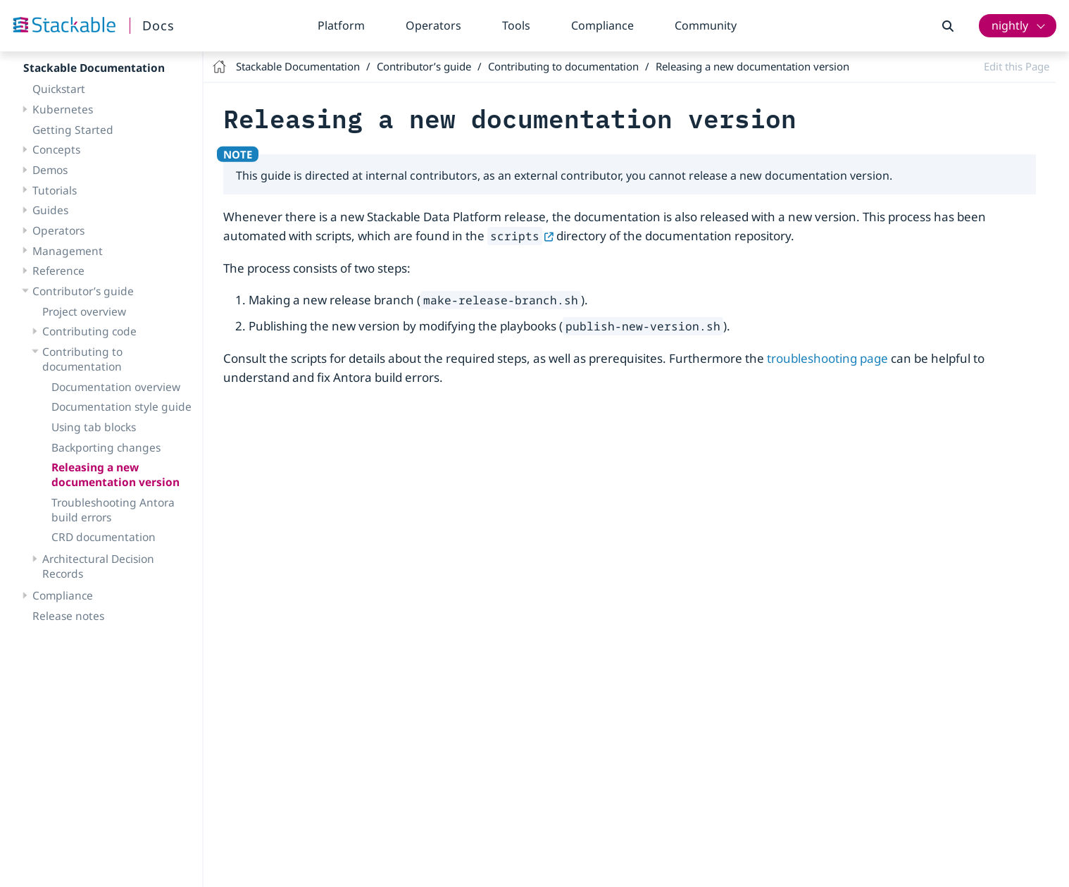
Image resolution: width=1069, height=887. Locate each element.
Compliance (602, 25)
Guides (50, 210)
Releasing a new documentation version (115, 474)
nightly (1010, 25)
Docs (158, 25)
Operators (433, 25)
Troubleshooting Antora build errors (113, 510)
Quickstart (58, 89)
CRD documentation (103, 537)
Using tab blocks (93, 427)
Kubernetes (62, 109)
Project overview (84, 311)
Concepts (56, 149)
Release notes (68, 616)
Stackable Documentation (94, 67)
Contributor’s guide (83, 291)
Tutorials (54, 190)
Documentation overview (115, 387)
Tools (516, 25)
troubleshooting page (827, 358)
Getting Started (72, 129)
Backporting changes (106, 447)
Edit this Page (1016, 66)
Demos (50, 170)
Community (706, 25)
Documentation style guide (121, 406)
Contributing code (89, 331)
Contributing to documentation (82, 359)
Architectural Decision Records (98, 566)
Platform (341, 25)
